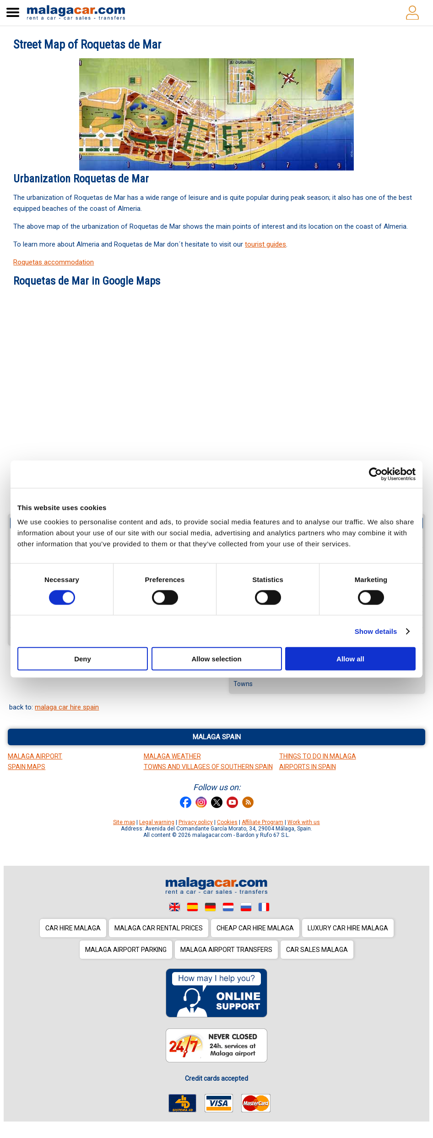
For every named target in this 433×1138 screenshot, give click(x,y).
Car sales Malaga (317, 949)
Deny (82, 659)
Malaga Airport (35, 756)
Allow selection (216, 659)
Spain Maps (26, 766)
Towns (243, 683)
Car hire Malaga (73, 928)
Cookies (227, 822)
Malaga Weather (172, 756)
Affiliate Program (262, 822)
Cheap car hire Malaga (255, 928)
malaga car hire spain (67, 707)
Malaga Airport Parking (126, 949)
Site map (124, 822)
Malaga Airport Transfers (226, 949)
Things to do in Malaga (317, 756)
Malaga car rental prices (158, 928)
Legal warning (156, 822)
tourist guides (265, 244)
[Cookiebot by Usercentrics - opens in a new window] (376, 474)
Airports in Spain (307, 766)
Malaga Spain (217, 737)
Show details (376, 631)
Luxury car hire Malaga (348, 928)
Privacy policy (196, 822)
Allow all (350, 659)
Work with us (303, 822)
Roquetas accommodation (53, 262)
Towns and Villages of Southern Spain (208, 766)
